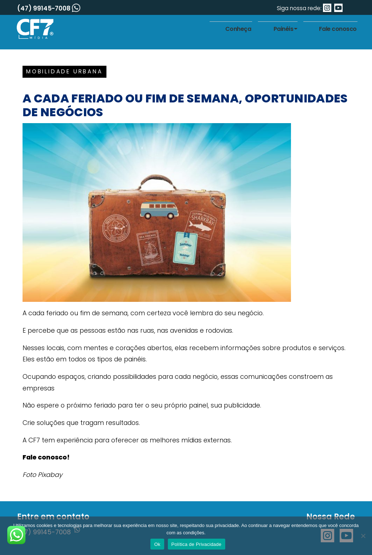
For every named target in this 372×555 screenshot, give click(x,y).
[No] (363, 535)
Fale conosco (338, 29)
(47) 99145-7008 (48, 8)
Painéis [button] (284, 29)
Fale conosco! (46, 457)
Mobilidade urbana (64, 71)
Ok (157, 544)
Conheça (238, 29)
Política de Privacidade (196, 544)
